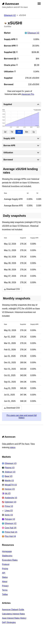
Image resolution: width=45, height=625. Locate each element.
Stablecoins (7, 556)
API (3, 573)
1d (5, 132)
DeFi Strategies (9, 622)
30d (19, 132)
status (12, 447)
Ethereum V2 (10, 15)
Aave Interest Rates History (14, 618)
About (4, 581)
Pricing (5, 569)
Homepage (7, 551)
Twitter (5, 594)
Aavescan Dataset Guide (13, 609)
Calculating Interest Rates (13, 614)
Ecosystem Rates (9, 560)
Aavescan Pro (28, 94)
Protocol (5, 564)
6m (26, 132)
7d (12, 132)
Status (5, 577)
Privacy (5, 586)
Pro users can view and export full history (22, 416)
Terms (4, 590)
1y (34, 132)
